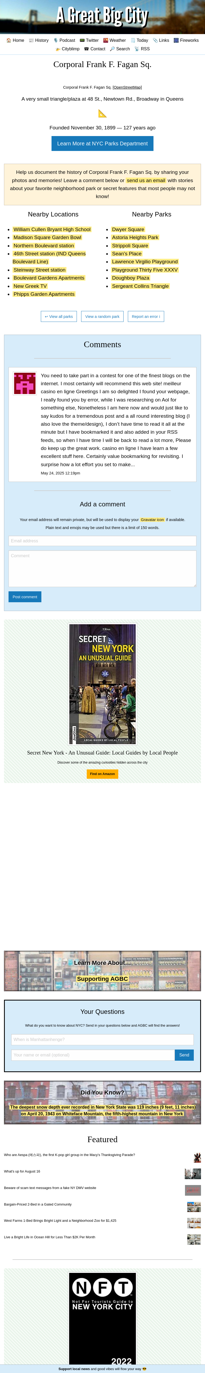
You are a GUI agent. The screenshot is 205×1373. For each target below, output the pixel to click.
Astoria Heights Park (135, 237)
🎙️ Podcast (64, 40)
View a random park (102, 316)
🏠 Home (15, 40)
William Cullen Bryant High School (52, 229)
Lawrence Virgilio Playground (145, 261)
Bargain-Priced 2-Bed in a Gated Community (38, 1204)
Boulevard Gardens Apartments (49, 278)
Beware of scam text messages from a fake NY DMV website (50, 1188)
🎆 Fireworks (186, 40)
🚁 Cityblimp (67, 48)
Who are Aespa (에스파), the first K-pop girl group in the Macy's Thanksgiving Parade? (69, 1155)
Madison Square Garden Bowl (47, 237)
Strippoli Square (130, 245)
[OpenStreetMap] (127, 87)
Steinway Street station (39, 270)
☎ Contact (94, 48)
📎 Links (161, 40)
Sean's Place (126, 253)
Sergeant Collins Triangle (140, 286)
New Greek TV (30, 286)
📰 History (39, 40)
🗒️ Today (139, 40)
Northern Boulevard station (44, 245)
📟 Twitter (89, 40)
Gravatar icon (152, 520)
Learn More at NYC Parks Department (102, 143)
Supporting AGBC (102, 979)
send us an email (146, 180)
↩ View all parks (59, 316)
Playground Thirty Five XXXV (145, 270)
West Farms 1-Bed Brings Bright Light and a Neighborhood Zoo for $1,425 (60, 1221)
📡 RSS (142, 48)
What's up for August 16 (22, 1171)
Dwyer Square (128, 229)
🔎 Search (120, 48)
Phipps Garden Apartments (44, 294)
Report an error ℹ (146, 316)
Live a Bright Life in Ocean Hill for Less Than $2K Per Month (49, 1237)
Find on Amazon (102, 774)
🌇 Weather (114, 40)
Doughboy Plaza (130, 278)
